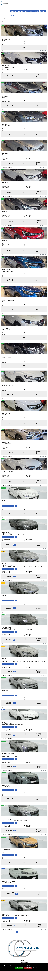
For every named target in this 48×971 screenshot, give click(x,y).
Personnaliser (35, 967)
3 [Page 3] (21, 932)
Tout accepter (19, 967)
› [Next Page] (33, 932)
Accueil (24, 958)
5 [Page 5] (26, 932)
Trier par (3, 18)
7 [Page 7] (31, 932)
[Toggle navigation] (45, 3)
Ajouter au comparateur (7, 50)
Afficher (3, 21)
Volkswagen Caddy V (29, 11)
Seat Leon (37, 11)
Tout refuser (28, 967)
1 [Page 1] (16, 932)
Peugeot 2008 (13, 11)
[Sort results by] (12, 18)
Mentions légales (24, 960)
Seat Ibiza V (42, 11)
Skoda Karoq (20, 11)
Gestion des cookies (24, 962)
